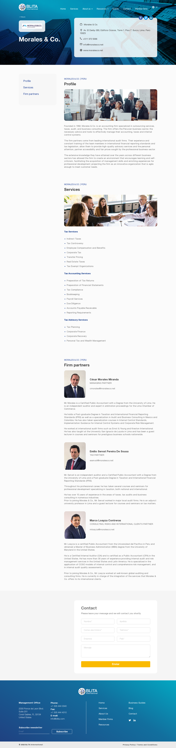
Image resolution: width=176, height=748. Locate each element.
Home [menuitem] (63, 6)
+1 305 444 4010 (59, 712)
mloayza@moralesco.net (102, 529)
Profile (27, 81)
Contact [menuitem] (127, 6)
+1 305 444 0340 (59, 706)
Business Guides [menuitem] (137, 703)
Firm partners (31, 94)
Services (28, 87)
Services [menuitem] (74, 6)
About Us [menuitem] (103, 714)
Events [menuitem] (116, 6)
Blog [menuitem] (131, 708)
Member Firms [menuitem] (106, 719)
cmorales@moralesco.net (102, 388)
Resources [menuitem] (101, 6)
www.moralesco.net (93, 50)
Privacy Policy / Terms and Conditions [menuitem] (140, 745)
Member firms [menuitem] (141, 6)
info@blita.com (58, 719)
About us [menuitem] (87, 6)
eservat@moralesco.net (101, 460)
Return (22, 17)
